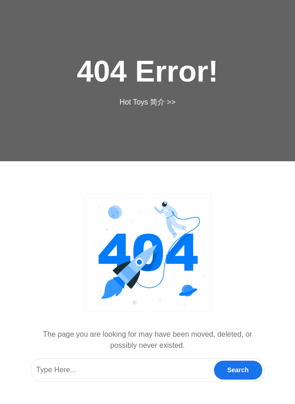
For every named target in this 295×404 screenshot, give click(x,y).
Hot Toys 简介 (142, 102)
